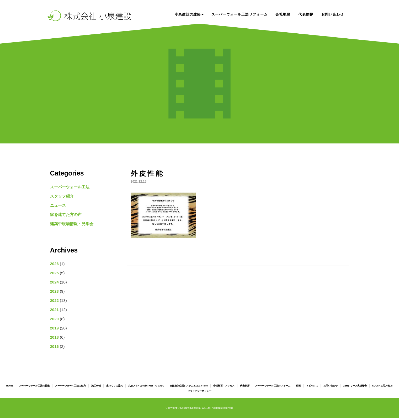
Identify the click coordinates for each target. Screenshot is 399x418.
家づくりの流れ (114, 385)
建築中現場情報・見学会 (71, 223)
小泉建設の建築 (189, 14)
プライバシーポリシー (199, 391)
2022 (54, 300)
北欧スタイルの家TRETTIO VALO (146, 385)
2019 (54, 328)
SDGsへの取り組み (382, 385)
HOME (9, 385)
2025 (54, 273)
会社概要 (282, 14)
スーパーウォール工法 (69, 187)
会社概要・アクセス (224, 385)
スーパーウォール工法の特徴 (34, 385)
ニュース (58, 205)
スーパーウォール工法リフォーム (239, 14)
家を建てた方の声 (66, 214)
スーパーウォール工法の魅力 (70, 385)
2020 (54, 319)
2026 (54, 263)
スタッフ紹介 (62, 196)
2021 (54, 309)
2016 (54, 346)
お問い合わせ (332, 14)
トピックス (312, 385)
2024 (54, 282)
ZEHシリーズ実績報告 (355, 385)
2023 (54, 291)
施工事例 (96, 385)
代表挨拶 (305, 14)
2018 (54, 337)
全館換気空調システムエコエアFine (189, 385)
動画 (298, 385)
